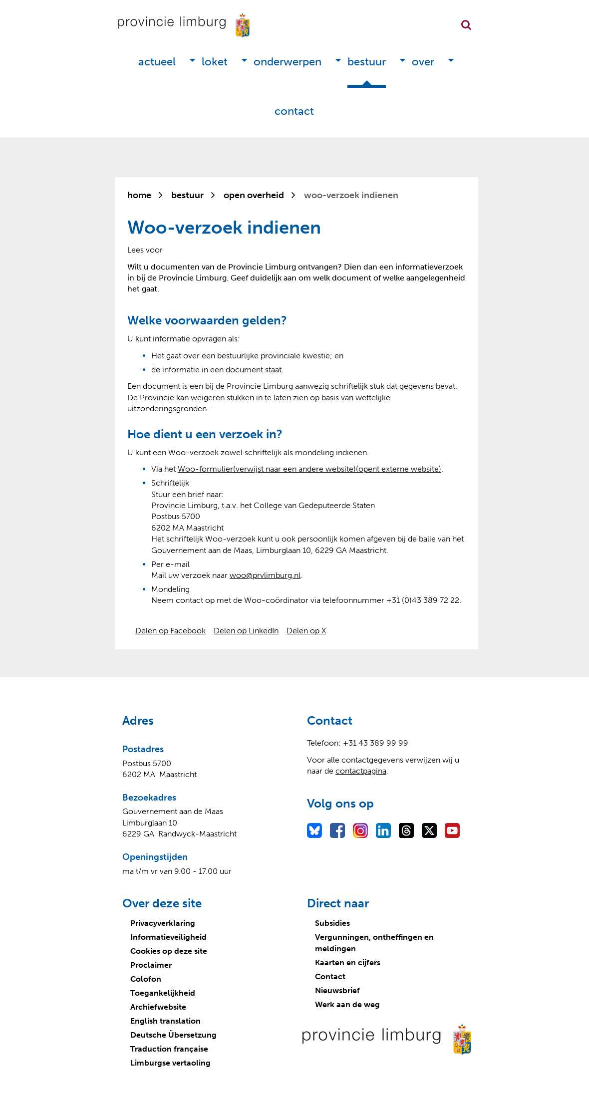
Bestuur (366, 61)
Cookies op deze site (168, 951)
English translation (165, 1021)
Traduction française (169, 1049)
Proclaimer (151, 965)
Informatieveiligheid (168, 937)
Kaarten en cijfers (347, 962)
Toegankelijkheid (162, 993)
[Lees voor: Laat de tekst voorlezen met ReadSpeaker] (145, 250)
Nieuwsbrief (337, 990)
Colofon (145, 979)
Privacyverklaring (162, 923)
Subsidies (332, 923)
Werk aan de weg (347, 1004)
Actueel (157, 61)
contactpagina (360, 771)
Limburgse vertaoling (170, 1063)
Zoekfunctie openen (466, 25)
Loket (215, 61)
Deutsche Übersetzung (173, 1035)
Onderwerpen (287, 61)
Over (423, 61)
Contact (294, 111)
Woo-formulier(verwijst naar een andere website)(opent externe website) (309, 469)
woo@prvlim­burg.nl (265, 575)
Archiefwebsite (158, 1007)
